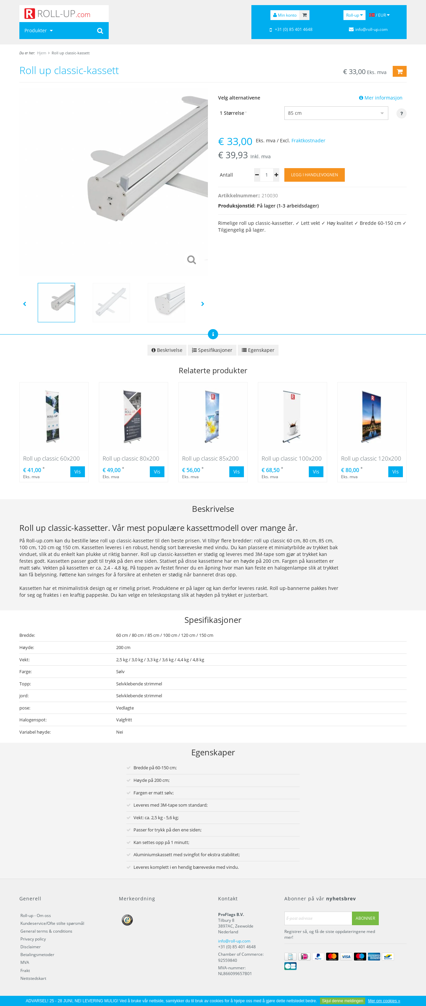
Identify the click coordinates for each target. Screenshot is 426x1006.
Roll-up (354, 15)
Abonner (365, 918)
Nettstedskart (33, 978)
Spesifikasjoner (212, 350)
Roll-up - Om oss (35, 915)
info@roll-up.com (234, 941)
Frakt (25, 970)
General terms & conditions (46, 931)
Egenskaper (258, 350)
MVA (24, 962)
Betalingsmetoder (37, 954)
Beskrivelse (167, 350)
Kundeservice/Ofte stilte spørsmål (52, 923)
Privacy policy (33, 939)
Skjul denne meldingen (342, 1001)
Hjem (41, 52)
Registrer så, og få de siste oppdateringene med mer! (329, 934)
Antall (226, 175)
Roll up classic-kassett (71, 52)
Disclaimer (30, 947)
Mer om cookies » (384, 1001)
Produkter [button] (39, 30)
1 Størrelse (233, 113)
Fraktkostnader (308, 140)
